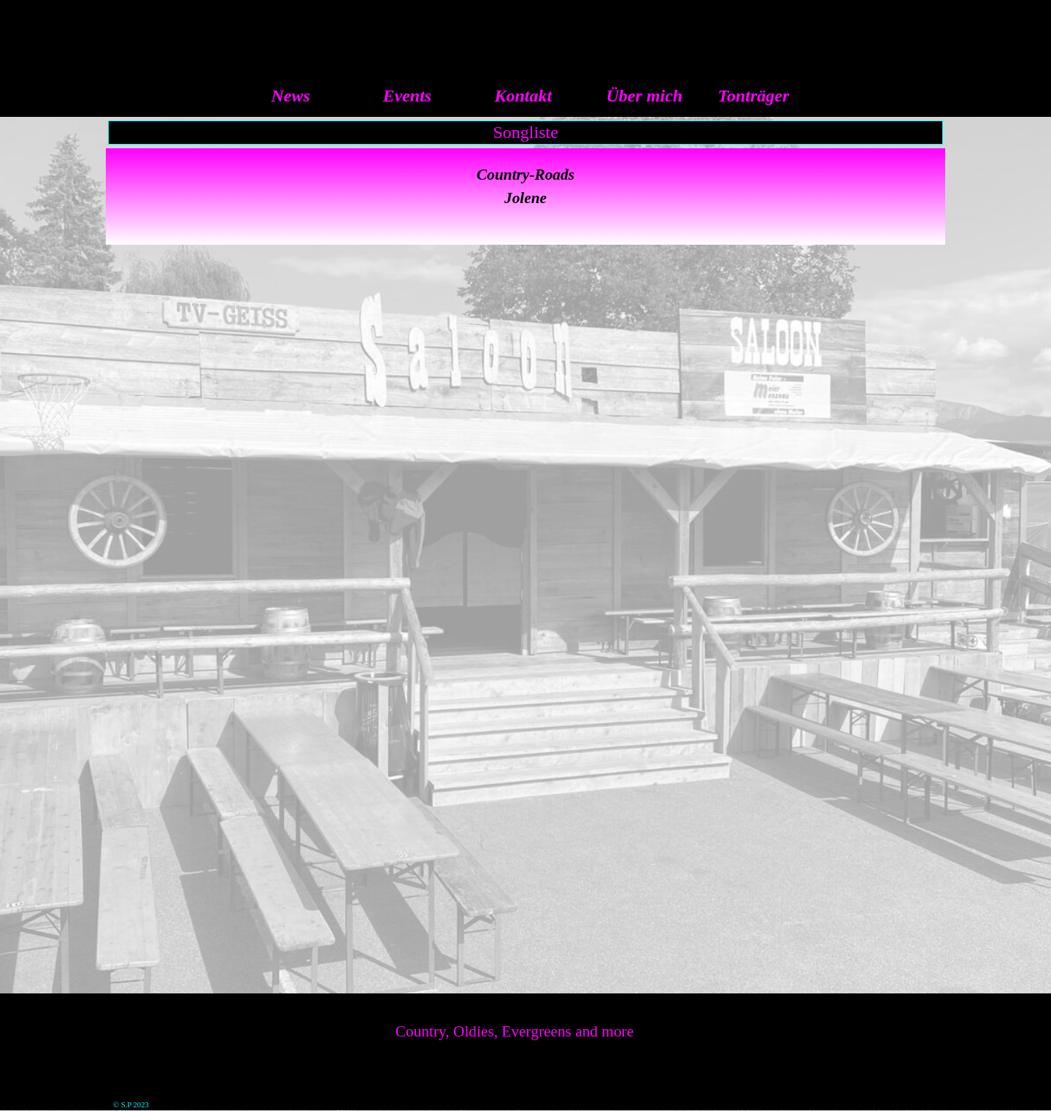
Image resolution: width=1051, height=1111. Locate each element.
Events (407, 95)
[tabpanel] (525, 196)
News (291, 95)
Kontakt (524, 95)
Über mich (645, 95)
